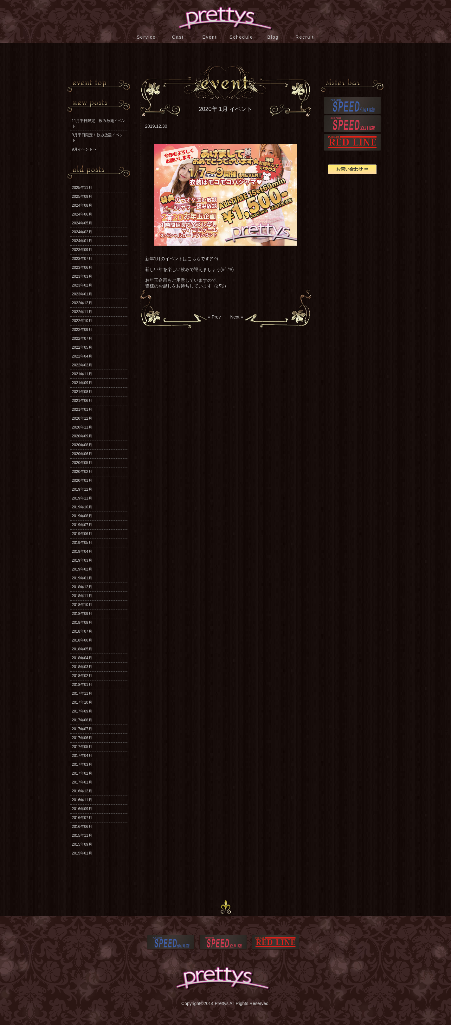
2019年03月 (82, 560)
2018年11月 (82, 596)
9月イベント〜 (84, 149)
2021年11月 (82, 374)
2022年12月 (82, 303)
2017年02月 (82, 773)
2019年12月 (82, 489)
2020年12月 (82, 418)
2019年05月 (82, 542)
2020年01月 (82, 480)
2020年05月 (82, 463)
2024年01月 (82, 241)
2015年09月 (82, 844)
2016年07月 (82, 817)
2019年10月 (82, 507)
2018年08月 (82, 622)
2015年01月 (82, 853)
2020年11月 (82, 427)
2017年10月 (82, 702)
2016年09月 (82, 809)
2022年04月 (82, 356)
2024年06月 (82, 214)
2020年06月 (82, 454)
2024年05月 (82, 223)
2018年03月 (82, 667)
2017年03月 (82, 764)
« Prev (214, 316)
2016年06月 (82, 826)
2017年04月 (82, 755)
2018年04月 (82, 658)
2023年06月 (82, 267)
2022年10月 (82, 321)
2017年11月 (82, 693)
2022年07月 (82, 338)
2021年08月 (82, 392)
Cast (178, 37)
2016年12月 (82, 791)
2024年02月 (82, 232)
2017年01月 (82, 782)
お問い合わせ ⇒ (352, 168)
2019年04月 (82, 551)
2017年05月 (82, 747)
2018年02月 (82, 676)
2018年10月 (82, 605)
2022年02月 (82, 365)
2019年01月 (82, 578)
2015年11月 (82, 835)
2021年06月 (82, 400)
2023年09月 (82, 250)
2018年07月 (82, 631)
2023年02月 (82, 285)
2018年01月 (82, 684)
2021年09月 (82, 383)
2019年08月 (82, 516)
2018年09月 (82, 613)
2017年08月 (82, 720)
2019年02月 (82, 569)
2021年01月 (82, 409)
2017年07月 (82, 729)
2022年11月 (82, 312)
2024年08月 (82, 205)
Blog (273, 37)
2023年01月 (82, 294)
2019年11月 (82, 498)
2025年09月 (82, 196)
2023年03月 (82, 276)
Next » (236, 316)
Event (210, 37)
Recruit (304, 37)
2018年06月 (82, 640)
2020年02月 (82, 471)
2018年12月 (82, 587)
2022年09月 (82, 329)
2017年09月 (82, 711)
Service (146, 37)
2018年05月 (82, 649)
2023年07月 (82, 258)
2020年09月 (82, 436)
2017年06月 (82, 738)
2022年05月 (82, 347)
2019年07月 (82, 525)
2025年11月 (82, 187)
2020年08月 (82, 445)
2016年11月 (82, 800)
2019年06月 (82, 534)
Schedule (241, 37)
